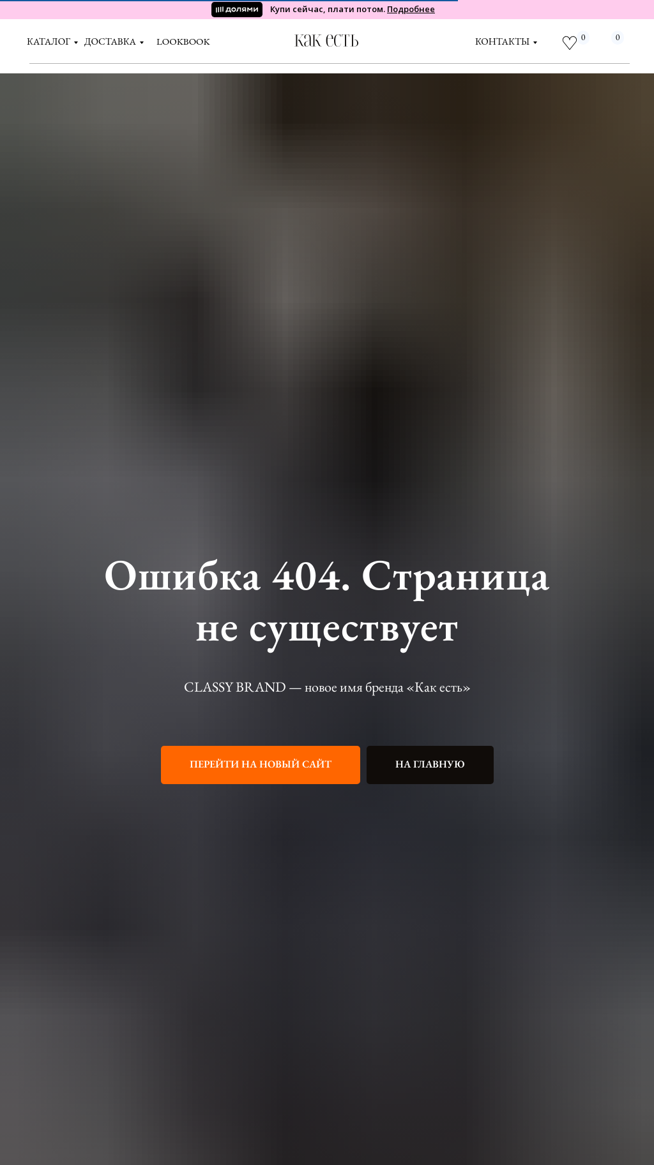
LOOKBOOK (183, 41)
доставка (110, 41)
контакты (502, 41)
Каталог (48, 41)
